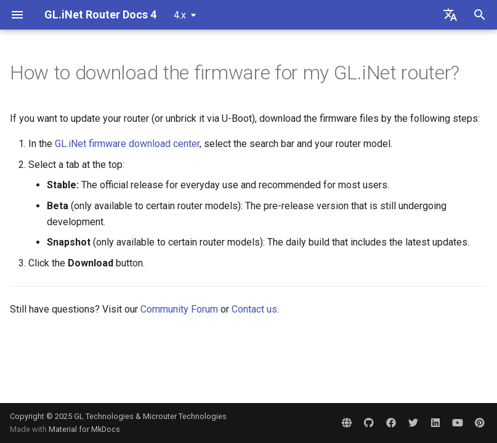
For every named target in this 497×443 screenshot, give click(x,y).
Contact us (254, 309)
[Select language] (450, 14)
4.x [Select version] (180, 15)
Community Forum (179, 309)
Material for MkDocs (84, 429)
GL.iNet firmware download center (127, 144)
